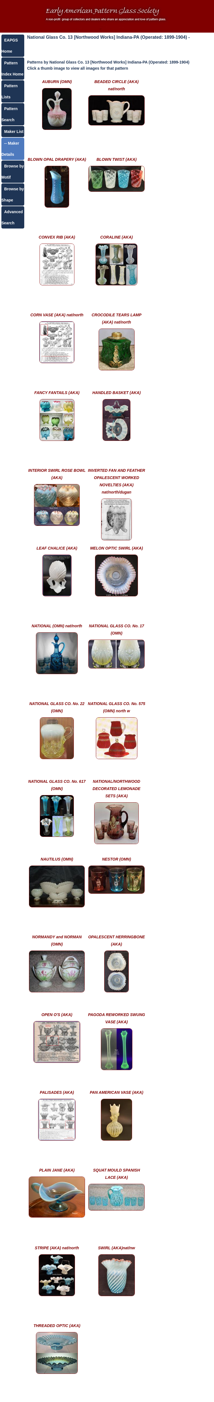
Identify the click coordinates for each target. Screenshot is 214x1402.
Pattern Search (9, 114)
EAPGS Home (9, 46)
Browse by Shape (12, 194)
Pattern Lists (9, 91)
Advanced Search (12, 217)
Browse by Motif (12, 171)
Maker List (13, 131)
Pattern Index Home (12, 68)
